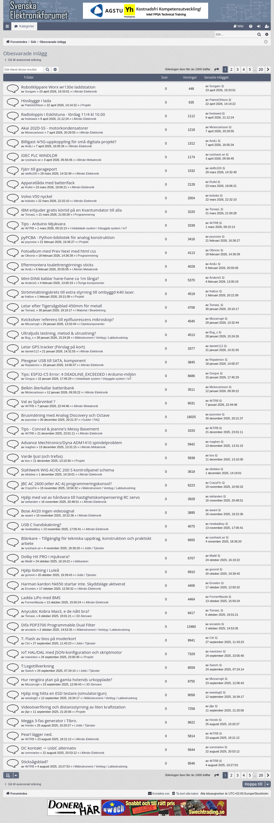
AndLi (29, 146)
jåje (27, 712)
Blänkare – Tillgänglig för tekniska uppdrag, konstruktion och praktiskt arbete (86, 541)
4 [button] (244, 69)
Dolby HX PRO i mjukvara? (45, 556)
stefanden (31, 502)
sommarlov (32, 753)
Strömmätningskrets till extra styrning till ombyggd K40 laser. (78, 292)
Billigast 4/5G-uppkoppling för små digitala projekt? (68, 142)
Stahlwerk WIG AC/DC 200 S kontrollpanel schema (67, 470)
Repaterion (32, 365)
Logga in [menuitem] (260, 27)
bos (27, 461)
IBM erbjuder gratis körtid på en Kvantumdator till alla (71, 210)
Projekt (86, 105)
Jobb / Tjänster (94, 548)
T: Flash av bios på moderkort (48, 638)
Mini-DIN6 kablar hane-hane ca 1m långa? (60, 278)
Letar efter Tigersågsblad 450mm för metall (61, 306)
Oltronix (30, 255)
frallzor (29, 296)
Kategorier (26, 26)
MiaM (28, 561)
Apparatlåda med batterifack (48, 183)
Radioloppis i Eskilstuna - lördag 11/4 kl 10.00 (63, 114)
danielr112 (32, 351)
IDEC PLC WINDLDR (39, 155)
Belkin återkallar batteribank (47, 388)
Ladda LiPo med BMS (40, 597)
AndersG (31, 283)
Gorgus (30, 379)
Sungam (30, 91)
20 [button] (261, 69)
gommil (30, 575)
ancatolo (30, 630)
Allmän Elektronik (85, 91)
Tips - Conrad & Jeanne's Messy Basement (60, 429)
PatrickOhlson (34, 105)
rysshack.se (33, 160)
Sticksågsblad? (34, 762)
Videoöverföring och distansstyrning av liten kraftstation (73, 707)
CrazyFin (31, 488)
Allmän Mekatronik (89, 160)
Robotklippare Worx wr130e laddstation (58, 87)
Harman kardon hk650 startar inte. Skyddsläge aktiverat (73, 584)
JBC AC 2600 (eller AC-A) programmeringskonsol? (66, 483)
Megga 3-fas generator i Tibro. (49, 721)
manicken (31, 657)
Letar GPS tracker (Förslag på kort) (53, 347)
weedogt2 (31, 698)
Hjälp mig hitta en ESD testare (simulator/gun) (63, 693)
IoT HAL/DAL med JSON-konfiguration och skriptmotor (71, 652)
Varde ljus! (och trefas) (42, 456)
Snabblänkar (8, 27)
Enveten (30, 589)
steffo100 (31, 173)
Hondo (29, 725)
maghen (30, 447)
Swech (29, 671)
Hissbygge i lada (36, 101)
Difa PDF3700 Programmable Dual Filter (58, 625)
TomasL (30, 214)
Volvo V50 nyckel (36, 196)
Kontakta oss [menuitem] (159, 793)
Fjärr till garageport (39, 169)
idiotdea (30, 474)
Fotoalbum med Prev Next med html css (58, 251)
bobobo (30, 201)
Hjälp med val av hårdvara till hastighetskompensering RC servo (80, 497)
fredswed (31, 119)
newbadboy (32, 529)
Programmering (84, 214)
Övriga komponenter (91, 283)
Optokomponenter (93, 324)
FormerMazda (34, 602)
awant (29, 515)
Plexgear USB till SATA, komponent (53, 360)
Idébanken (81, 561)
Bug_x (29, 337)
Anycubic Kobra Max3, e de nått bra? (55, 611)
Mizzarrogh (32, 324)
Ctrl (27, 643)
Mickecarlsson (34, 132)
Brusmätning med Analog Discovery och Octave (65, 415)
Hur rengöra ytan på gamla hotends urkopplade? (66, 679)
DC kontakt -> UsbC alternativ (48, 748)
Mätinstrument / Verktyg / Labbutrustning (101, 337)
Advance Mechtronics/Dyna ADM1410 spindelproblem (71, 442)
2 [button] (231, 69)
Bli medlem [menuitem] (268, 27)
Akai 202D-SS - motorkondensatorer (54, 128)
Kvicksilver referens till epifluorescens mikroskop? (67, 319)
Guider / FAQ (91, 420)
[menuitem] (238, 26)
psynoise (31, 242)
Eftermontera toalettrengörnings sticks (57, 265)
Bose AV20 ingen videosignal (47, 511)
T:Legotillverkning (37, 666)
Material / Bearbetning (91, 310)
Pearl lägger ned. (36, 734)
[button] (216, 70)
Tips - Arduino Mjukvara (43, 224)
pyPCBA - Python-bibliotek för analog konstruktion (68, 237)
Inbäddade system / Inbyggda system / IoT (99, 228)
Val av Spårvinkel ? (38, 401)
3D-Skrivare (84, 616)
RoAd (29, 187)
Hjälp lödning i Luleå (40, 570)
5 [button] (250, 69)
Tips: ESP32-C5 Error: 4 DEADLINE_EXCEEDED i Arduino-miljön (78, 374)
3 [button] (238, 69)
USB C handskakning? (41, 524)
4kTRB (29, 228)
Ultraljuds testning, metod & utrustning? (58, 333)
